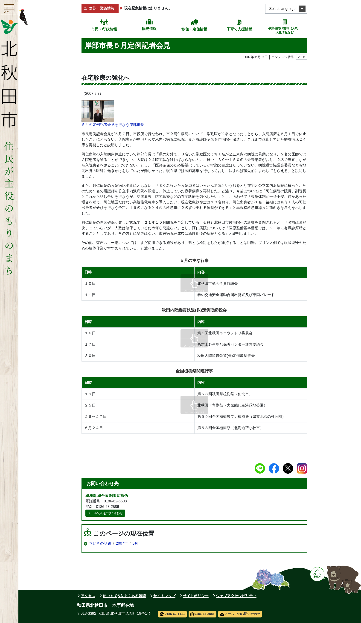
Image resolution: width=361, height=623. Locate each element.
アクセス (88, 596)
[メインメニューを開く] (9, 9)
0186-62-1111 (172, 614)
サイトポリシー (196, 596)
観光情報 (149, 29)
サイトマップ (164, 596)
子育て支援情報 (239, 29)
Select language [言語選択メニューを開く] (282, 9)
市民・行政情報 (104, 29)
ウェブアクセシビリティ (236, 596)
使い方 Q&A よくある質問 (124, 596)
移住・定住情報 (194, 29)
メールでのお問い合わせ (105, 513)
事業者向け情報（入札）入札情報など (284, 30)
